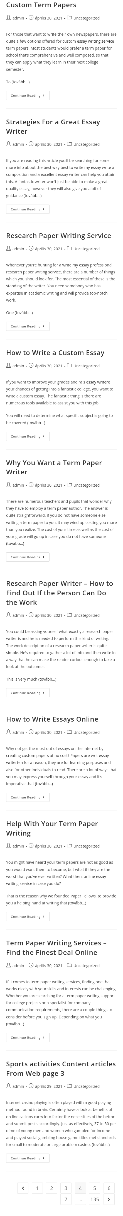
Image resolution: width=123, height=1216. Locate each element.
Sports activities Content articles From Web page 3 (61, 1068)
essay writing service (95, 41)
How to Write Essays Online (52, 719)
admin (18, 144)
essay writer (97, 382)
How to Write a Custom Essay (55, 352)
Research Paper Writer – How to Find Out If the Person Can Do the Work (59, 592)
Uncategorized (86, 144)
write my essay (87, 167)
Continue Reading (28, 95)
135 (94, 1199)
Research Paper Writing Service (58, 235)
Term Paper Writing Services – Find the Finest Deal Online (56, 947)
